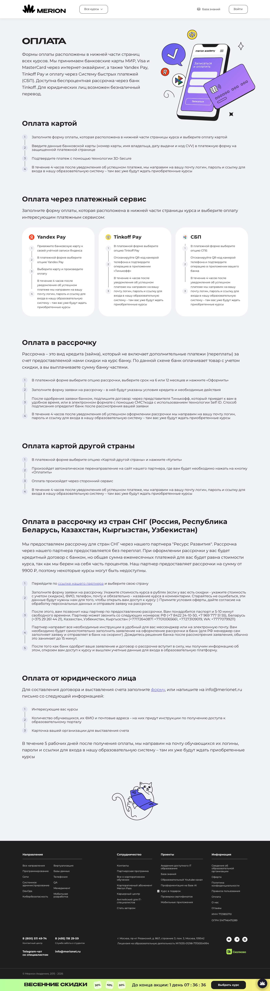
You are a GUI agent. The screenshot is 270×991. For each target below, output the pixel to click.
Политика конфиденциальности (226, 884)
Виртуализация (63, 865)
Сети (26, 876)
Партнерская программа (133, 871)
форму (158, 689)
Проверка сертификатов (177, 896)
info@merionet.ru (68, 951)
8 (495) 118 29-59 (67, 938)
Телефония (61, 876)
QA (55, 882)
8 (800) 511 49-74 (35, 938)
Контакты (123, 865)
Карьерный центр (128, 893)
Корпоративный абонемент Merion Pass (134, 887)
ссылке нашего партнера (81, 583)
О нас (215, 902)
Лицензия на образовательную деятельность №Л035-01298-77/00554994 (163, 943)
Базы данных (62, 871)
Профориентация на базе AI (179, 885)
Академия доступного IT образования (176, 867)
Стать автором (126, 908)
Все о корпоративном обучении (131, 878)
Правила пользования (226, 891)
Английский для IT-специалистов (129, 901)
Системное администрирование (36, 884)
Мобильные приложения (177, 902)
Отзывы (216, 908)
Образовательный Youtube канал (182, 879)
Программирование (36, 871)
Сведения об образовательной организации (223, 868)
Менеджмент (62, 888)
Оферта (216, 877)
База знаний (168, 874)
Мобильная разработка (61, 895)
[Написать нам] (262, 983)
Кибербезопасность (35, 896)
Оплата (216, 896)
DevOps (27, 891)
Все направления (34, 865)
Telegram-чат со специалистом (35, 953)
